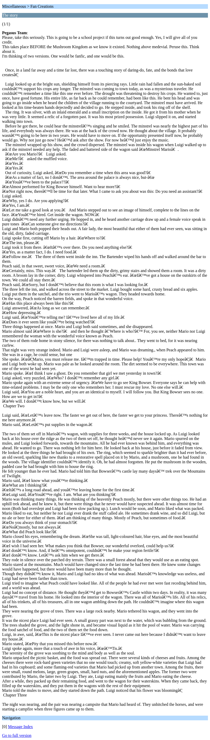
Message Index (20, 726)
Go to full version (16, 735)
